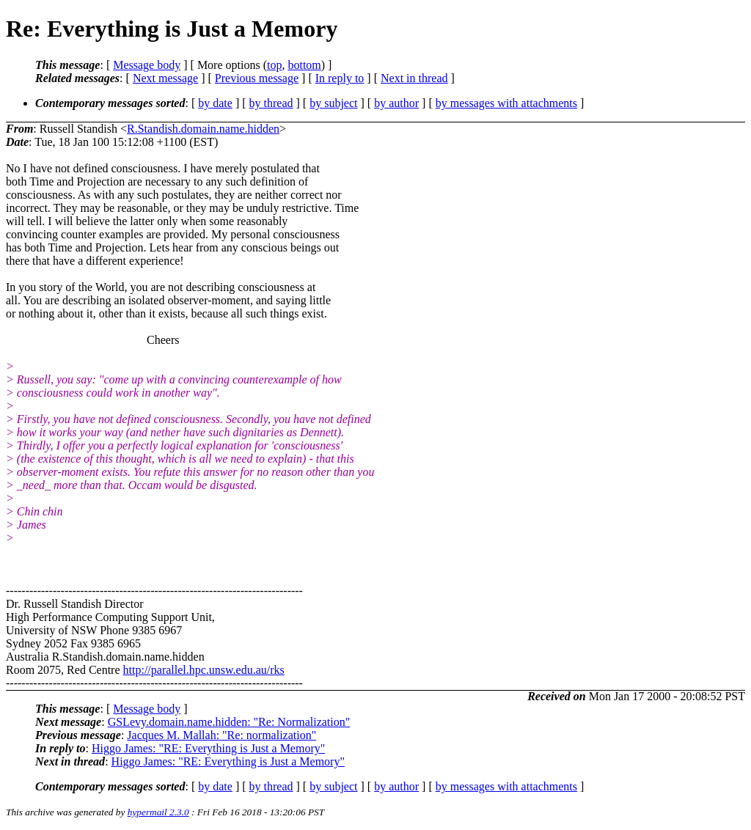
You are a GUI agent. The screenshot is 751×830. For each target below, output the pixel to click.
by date (215, 103)
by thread (271, 103)
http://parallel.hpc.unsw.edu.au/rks (204, 670)
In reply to (339, 78)
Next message (165, 78)
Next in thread (414, 78)
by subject (333, 103)
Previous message (256, 78)
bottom (303, 65)
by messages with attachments (506, 103)
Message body (146, 65)
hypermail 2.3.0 (158, 812)
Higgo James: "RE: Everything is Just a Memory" (208, 748)
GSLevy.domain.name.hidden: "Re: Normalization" (229, 722)
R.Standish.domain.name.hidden (203, 128)
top (274, 65)
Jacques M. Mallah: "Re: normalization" (221, 735)
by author (396, 103)
